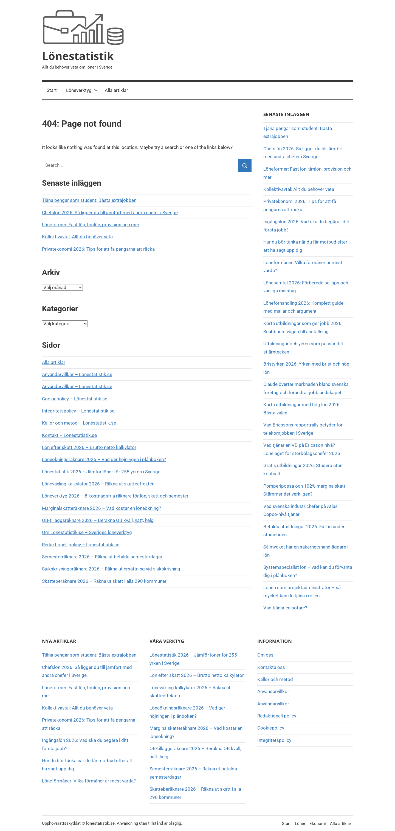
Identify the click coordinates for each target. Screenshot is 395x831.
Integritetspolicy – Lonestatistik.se (78, 411)
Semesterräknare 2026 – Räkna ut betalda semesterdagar (102, 556)
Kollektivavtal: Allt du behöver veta (77, 236)
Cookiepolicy (270, 728)
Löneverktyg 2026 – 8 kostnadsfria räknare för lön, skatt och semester (115, 496)
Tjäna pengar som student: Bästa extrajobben (89, 200)
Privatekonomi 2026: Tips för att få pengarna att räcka (98, 249)
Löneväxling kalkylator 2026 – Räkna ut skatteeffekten (98, 484)
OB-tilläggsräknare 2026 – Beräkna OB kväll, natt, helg (98, 520)
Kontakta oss (271, 667)
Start (52, 90)
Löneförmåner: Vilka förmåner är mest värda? (89, 781)
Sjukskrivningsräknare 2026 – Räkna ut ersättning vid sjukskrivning (111, 569)
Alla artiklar (116, 90)
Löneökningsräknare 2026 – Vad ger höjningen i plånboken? (104, 459)
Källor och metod (275, 679)
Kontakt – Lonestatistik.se (69, 435)
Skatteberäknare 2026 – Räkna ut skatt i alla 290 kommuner (104, 581)
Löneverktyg (82, 90)
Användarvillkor (273, 691)
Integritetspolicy (274, 740)
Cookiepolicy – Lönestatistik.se (74, 399)
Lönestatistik (78, 55)
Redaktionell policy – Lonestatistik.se (80, 544)
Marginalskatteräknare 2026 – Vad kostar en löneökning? (101, 508)
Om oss (265, 655)
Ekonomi (317, 823)
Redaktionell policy (276, 716)
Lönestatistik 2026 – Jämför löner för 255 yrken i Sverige (101, 471)
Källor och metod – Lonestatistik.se (79, 423)
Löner (300, 823)
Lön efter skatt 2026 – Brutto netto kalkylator (89, 447)
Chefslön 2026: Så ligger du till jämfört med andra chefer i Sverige (110, 212)
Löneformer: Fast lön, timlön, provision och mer (90, 224)
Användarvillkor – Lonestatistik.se (77, 374)
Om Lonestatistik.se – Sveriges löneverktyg (87, 532)
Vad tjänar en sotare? (285, 607)
